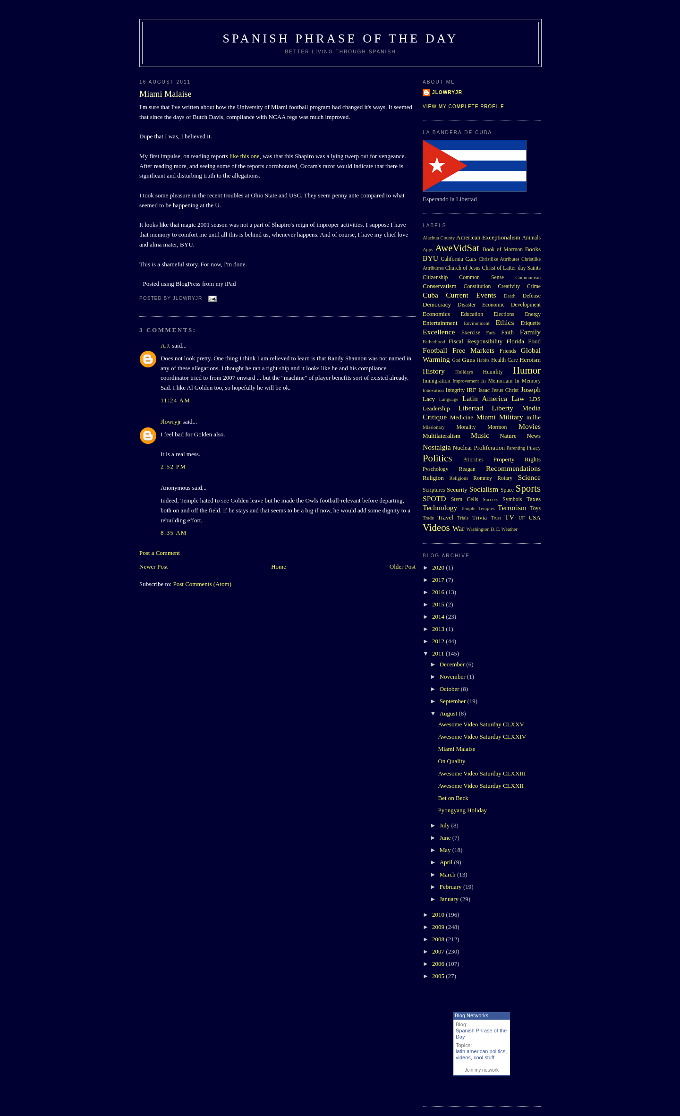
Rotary (504, 478)
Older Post (403, 566)
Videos (436, 527)
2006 (439, 963)
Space (507, 490)
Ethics (505, 322)
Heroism (530, 359)
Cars (470, 258)
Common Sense (481, 277)
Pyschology (436, 469)
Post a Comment (159, 552)
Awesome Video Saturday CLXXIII (482, 773)
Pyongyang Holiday (462, 810)
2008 (439, 939)
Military (511, 417)
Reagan (467, 469)
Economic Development (511, 305)
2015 (439, 604)
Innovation (433, 390)
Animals (531, 238)
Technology (440, 507)
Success (490, 499)
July (445, 825)
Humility (493, 372)
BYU (430, 258)
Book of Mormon (503, 250)
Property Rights (517, 459)
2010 (439, 914)
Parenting (516, 448)
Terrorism (512, 507)
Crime (534, 286)
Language (449, 399)
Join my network (482, 1070)
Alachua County (439, 237)
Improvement (465, 380)
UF (521, 517)
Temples (486, 508)
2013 (439, 628)
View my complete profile (463, 106)
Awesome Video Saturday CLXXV (481, 724)
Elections (503, 314)
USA (534, 517)
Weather (510, 529)
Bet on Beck (453, 797)
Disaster (467, 305)
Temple (468, 508)
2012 (439, 641)
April (447, 862)
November (453, 676)
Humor (527, 370)
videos (463, 1057)
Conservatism (440, 286)
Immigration (436, 381)
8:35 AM (174, 532)
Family (530, 332)
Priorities (473, 460)
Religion (433, 477)
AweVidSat (457, 247)
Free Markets (473, 350)
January (450, 899)
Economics (436, 313)
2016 (439, 592)
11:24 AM (175, 400)
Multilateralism (441, 435)
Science (529, 477)
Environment (476, 323)
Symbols (512, 499)
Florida (516, 341)
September (454, 701)
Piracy (534, 448)
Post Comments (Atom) (202, 584)
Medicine (461, 417)
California (452, 259)
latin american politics (480, 1051)
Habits (483, 360)
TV (509, 517)
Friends (508, 351)
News (534, 435)
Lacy (429, 398)
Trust (496, 517)
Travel (445, 517)
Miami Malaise (165, 94)
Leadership (436, 408)
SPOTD (434, 498)
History (434, 371)
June (446, 837)
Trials (462, 517)
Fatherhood (434, 341)
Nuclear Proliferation (479, 447)
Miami (486, 417)
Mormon (497, 427)
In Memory (528, 381)
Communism (528, 277)
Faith (507, 332)
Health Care (504, 360)
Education (472, 314)
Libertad (470, 408)
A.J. (165, 345)
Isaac (484, 390)
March (448, 874)
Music (480, 435)
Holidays (464, 372)
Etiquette (531, 323)
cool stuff (484, 1057)
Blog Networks (471, 1015)
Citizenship (435, 277)
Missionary (434, 427)
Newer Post (153, 566)
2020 (439, 567)
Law (518, 398)
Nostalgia (437, 447)
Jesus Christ (505, 390)
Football (435, 350)
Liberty (502, 408)
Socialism (484, 489)
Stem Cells (464, 499)
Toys (535, 508)
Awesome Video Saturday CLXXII (481, 785)
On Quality (451, 761)
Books (533, 249)
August (449, 713)
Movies (529, 426)
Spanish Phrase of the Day (341, 38)
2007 (439, 951)
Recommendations (513, 468)
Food (534, 341)
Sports (528, 488)
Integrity (455, 390)
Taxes (534, 499)
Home (278, 566)
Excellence (439, 332)
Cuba (430, 295)
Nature (508, 435)
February (451, 886)
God (456, 360)
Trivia (479, 517)
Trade (428, 517)
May (446, 849)
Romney (482, 478)
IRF (471, 389)
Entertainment (440, 322)
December (453, 664)
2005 (439, 976)
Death (510, 295)
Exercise (470, 333)
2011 (439, 653)
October (450, 688)
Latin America (484, 398)
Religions (458, 478)
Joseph (531, 389)
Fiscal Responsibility (475, 341)
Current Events (471, 295)
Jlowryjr (171, 421)
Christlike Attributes (499, 259)
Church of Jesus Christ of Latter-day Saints (493, 268)
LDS (535, 398)
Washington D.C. (483, 529)
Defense (532, 296)
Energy (533, 314)
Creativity (509, 286)
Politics (437, 457)
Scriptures (434, 490)
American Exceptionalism (488, 237)
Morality (466, 427)
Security (457, 489)
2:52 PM (173, 466)
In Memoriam (497, 381)
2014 (439, 616)
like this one (245, 156)
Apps (428, 249)
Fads (491, 332)
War (458, 528)
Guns (468, 359)
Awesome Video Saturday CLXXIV (482, 736)
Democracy (437, 304)
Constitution (477, 286)
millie (534, 417)
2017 (439, 579)
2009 (439, 926)
